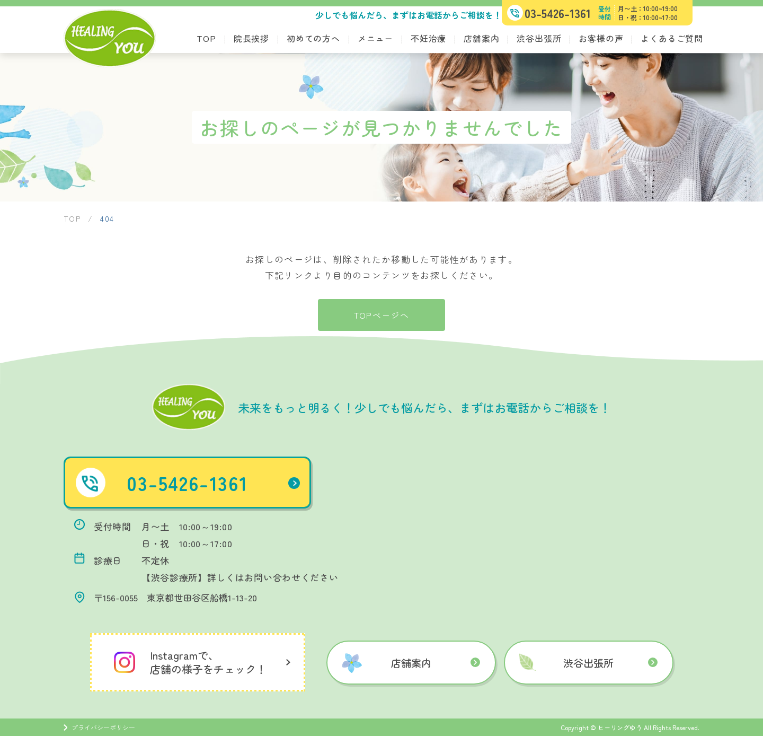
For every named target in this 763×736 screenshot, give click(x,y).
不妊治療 (428, 38)
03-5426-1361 (219, 482)
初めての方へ (313, 38)
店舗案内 (481, 38)
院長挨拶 (251, 38)
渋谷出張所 (539, 38)
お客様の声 (601, 38)
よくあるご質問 (672, 38)
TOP (206, 38)
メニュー (375, 38)
